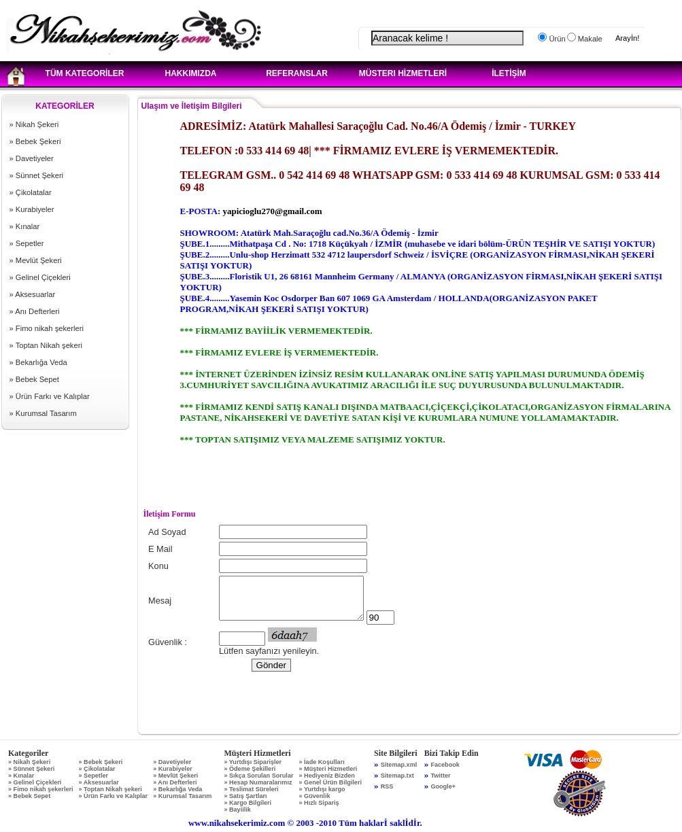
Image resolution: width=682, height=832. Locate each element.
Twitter (440, 775)
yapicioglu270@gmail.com (272, 211)
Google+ (443, 786)
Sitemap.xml (399, 764)
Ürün (556, 39)
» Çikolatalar (31, 192)
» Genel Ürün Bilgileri (330, 782)
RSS (387, 786)
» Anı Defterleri (35, 311)
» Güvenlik (314, 796)
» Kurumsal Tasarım (43, 413)
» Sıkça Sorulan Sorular (258, 775)
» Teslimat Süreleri (251, 789)
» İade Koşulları (321, 762)
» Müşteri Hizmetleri (328, 768)
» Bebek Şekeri (35, 141)
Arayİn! (627, 38)
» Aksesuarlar (33, 294)
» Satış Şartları (245, 796)
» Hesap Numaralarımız (258, 782)
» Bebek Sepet (34, 379)
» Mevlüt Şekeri (36, 260)
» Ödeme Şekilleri (249, 768)
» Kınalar (25, 226)
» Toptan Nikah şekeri (46, 345)
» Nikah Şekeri (34, 124)
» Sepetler (27, 243)
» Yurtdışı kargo (322, 789)
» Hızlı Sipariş (319, 802)
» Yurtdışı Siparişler (253, 762)
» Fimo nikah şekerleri (47, 328)
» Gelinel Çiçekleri (40, 277)
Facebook (444, 764)
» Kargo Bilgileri (247, 802)
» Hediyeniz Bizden (326, 775)
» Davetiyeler (32, 158)
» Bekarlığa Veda (38, 362)
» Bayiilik (237, 809)
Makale (589, 39)
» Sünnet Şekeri (37, 175)
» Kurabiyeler (32, 209)
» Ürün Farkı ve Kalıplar (50, 396)
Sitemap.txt (397, 775)
